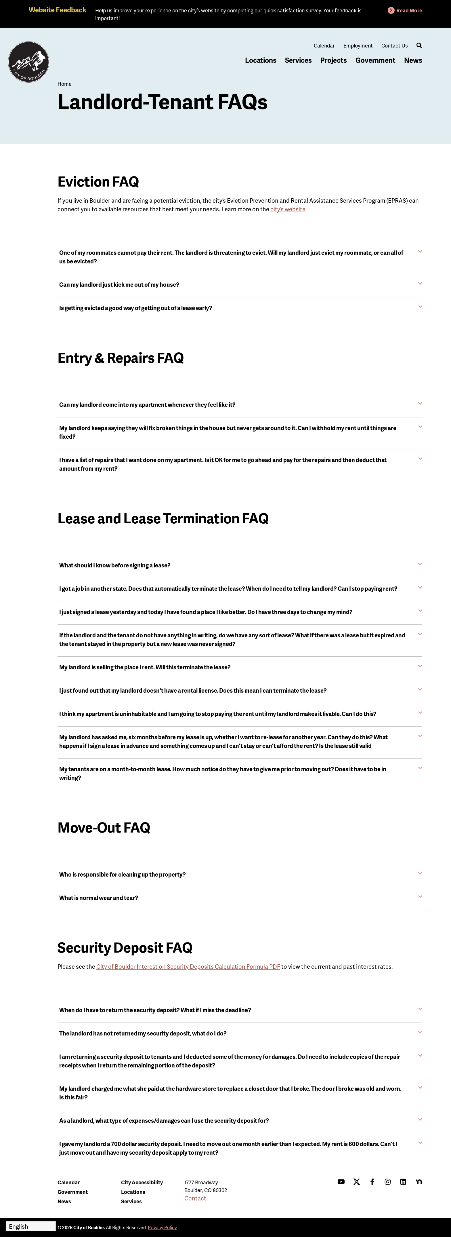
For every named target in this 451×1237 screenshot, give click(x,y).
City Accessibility (142, 1182)
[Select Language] (31, 1226)
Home (65, 83)
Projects (333, 60)
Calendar (324, 45)
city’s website (287, 209)
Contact (195, 1198)
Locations (260, 60)
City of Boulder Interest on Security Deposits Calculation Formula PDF (188, 966)
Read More (409, 10)
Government (375, 60)
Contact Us (394, 45)
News (413, 60)
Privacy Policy (162, 1227)
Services (298, 60)
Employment (358, 45)
